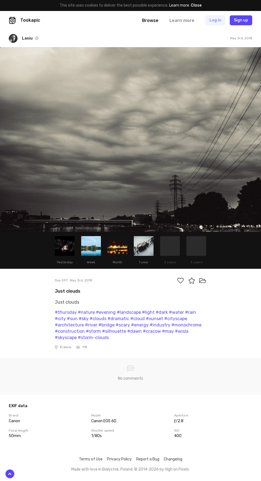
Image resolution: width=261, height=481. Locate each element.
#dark (162, 312)
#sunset (154, 318)
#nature (86, 312)
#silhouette (114, 331)
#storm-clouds (93, 337)
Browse (150, 20)
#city (60, 318)
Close (196, 5)
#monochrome (186, 325)
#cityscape (175, 318)
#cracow (152, 331)
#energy (140, 325)
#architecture (69, 325)
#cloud (137, 318)
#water (176, 312)
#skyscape (66, 337)
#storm (93, 331)
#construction (70, 331)
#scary (123, 325)
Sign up (241, 20)
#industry (160, 325)
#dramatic (118, 318)
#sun (72, 318)
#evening (106, 312)
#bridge (106, 325)
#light (148, 312)
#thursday (66, 312)
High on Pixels (177, 469)
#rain (190, 312)
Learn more (179, 5)
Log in (215, 20)
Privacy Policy (119, 459)
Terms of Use (91, 459)
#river (91, 325)
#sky (84, 318)
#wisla (181, 331)
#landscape (129, 312)
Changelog (173, 459)
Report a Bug (147, 459)
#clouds (98, 318)
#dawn (134, 331)
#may (168, 331)
